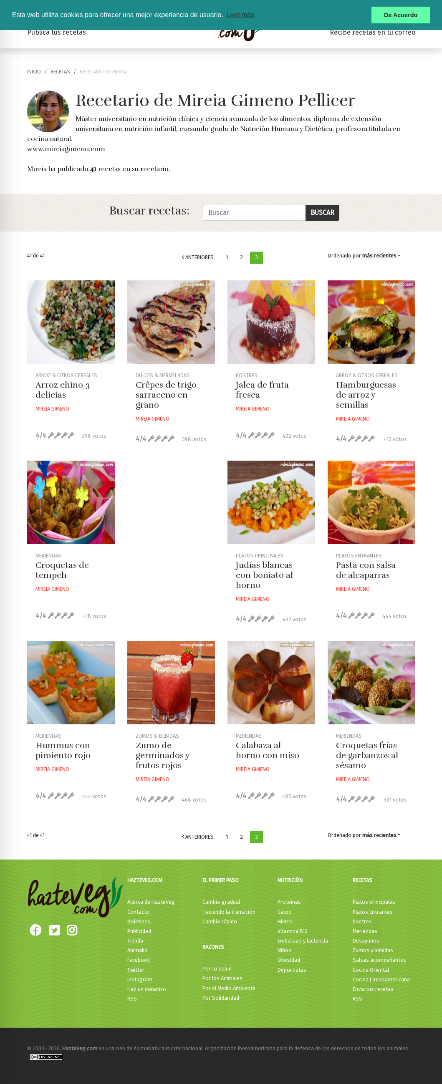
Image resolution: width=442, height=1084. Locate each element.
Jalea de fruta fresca (262, 390)
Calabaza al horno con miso (267, 750)
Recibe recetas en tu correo (372, 32)
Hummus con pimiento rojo (63, 750)
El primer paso (220, 880)
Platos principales (374, 902)
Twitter (135, 970)
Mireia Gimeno (52, 409)
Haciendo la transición (228, 912)
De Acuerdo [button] (400, 15)
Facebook (138, 960)
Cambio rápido (219, 921)
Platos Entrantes (373, 912)
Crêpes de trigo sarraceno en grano (166, 395)
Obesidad (289, 960)
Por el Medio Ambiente (228, 988)
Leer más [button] (240, 14)
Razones (213, 947)
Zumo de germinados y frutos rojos (162, 755)
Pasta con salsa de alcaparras (366, 570)
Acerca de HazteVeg (151, 902)
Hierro (285, 921)
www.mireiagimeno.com (66, 149)
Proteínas (289, 902)
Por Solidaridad (220, 998)
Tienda (135, 941)
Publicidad (139, 931)
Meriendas (365, 931)
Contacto (138, 912)
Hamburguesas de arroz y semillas (366, 395)
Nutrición (290, 880)
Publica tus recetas (56, 32)
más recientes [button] (379, 255)
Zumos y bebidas (373, 950)
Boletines (138, 921)
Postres (362, 921)
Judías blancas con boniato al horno (264, 575)
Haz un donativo (146, 989)
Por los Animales (222, 978)
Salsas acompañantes (379, 960)
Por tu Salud (217, 969)
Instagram (139, 979)
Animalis (137, 950)
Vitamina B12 (293, 931)
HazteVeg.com (144, 880)
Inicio (34, 71)
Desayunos (366, 941)
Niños (284, 950)
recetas (60, 71)
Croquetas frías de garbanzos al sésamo (367, 755)
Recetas (362, 880)
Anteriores (198, 257)
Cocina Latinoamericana (381, 979)
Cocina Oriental (371, 970)
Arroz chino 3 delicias (62, 390)
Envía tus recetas (373, 989)
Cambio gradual (221, 902)
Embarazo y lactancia (303, 941)
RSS (132, 999)
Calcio (285, 912)
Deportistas (292, 970)
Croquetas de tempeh (62, 570)
